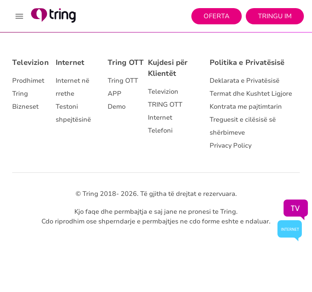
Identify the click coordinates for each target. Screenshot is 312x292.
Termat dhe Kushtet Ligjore (251, 93)
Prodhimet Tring (28, 87)
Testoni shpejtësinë (73, 113)
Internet (70, 62)
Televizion (30, 62)
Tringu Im (275, 16)
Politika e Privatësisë (247, 62)
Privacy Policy (230, 145)
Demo (117, 106)
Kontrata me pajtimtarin (246, 106)
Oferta (217, 16)
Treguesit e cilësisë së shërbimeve (243, 126)
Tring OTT (126, 62)
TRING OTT (165, 104)
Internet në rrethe (72, 87)
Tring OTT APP (123, 87)
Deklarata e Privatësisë (245, 80)
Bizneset (25, 106)
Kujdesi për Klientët (168, 68)
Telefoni (160, 130)
